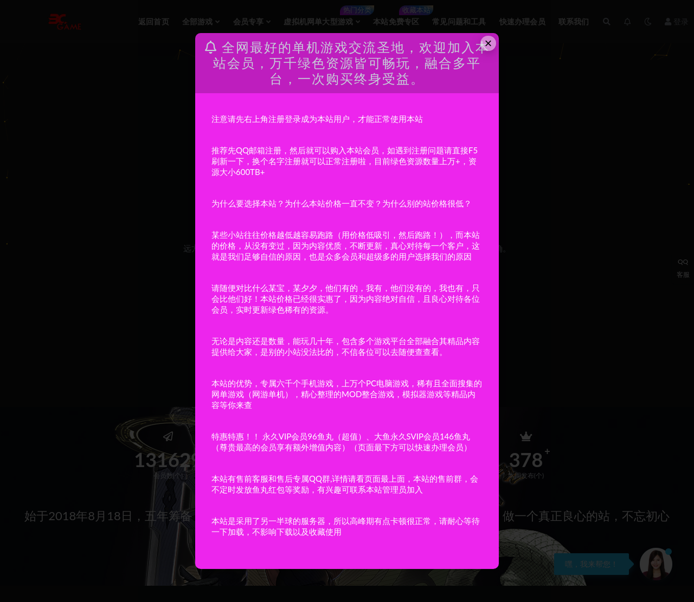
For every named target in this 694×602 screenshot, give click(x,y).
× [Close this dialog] (488, 43)
